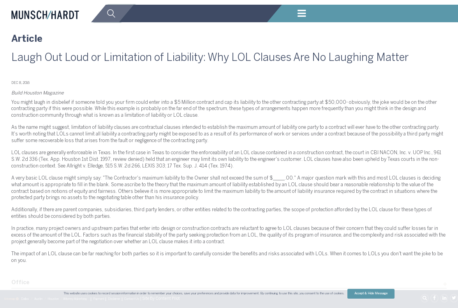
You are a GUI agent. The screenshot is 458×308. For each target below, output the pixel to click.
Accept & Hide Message (371, 293)
